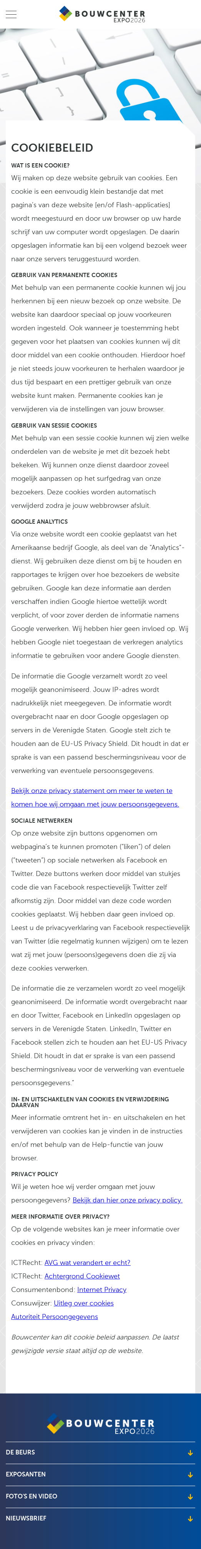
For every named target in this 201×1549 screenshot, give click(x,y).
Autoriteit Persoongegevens (54, 1317)
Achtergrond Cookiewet (82, 1276)
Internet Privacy (101, 1290)
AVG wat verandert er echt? (88, 1263)
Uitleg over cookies (84, 1303)
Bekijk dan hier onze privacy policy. (128, 1200)
